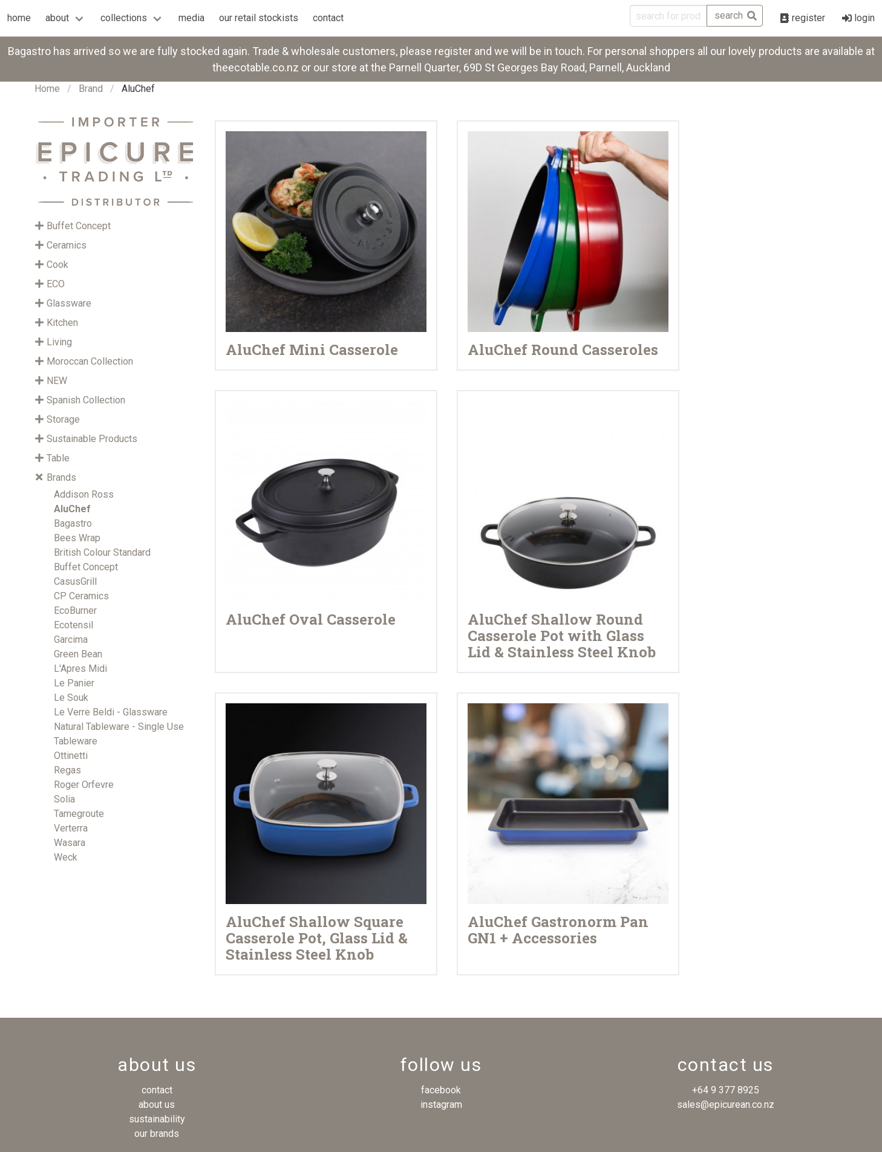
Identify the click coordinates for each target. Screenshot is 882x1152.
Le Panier (74, 683)
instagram (441, 1104)
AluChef (72, 509)
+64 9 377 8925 (725, 1090)
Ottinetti (71, 755)
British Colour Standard (102, 552)
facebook (441, 1090)
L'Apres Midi (80, 668)
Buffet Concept (86, 567)
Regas (67, 770)
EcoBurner (75, 610)
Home (47, 88)
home (19, 18)
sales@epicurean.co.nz (725, 1104)
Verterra (71, 828)
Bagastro (73, 523)
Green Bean (78, 654)
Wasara (69, 842)
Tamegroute (79, 813)
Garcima (71, 639)
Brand (91, 88)
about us (157, 1104)
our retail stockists (258, 18)
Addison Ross (84, 494)
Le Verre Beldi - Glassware (111, 712)
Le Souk (71, 697)
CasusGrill (75, 581)
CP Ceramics (81, 596)
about (57, 18)
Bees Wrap (77, 538)
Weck (65, 857)
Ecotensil (73, 625)
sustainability (157, 1119)
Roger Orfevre (84, 784)
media (191, 18)
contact (328, 18)
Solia (64, 799)
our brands (156, 1133)
